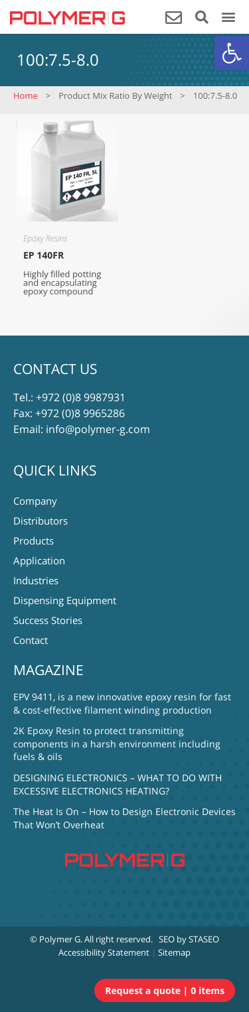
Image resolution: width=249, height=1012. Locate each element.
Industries (35, 580)
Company (35, 500)
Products (33, 540)
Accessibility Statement (103, 952)
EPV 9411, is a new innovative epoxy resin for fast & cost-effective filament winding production (122, 703)
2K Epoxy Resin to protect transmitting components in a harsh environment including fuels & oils (116, 743)
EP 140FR (43, 255)
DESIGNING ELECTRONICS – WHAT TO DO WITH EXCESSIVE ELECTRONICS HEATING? (117, 784)
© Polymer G (55, 939)
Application (39, 560)
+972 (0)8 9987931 (80, 397)
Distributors (40, 520)
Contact (30, 640)
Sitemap (174, 952)
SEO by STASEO (189, 939)
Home (25, 95)
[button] (231, 53)
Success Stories (47, 620)
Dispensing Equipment (64, 600)
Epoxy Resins (45, 238)
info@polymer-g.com (98, 429)
